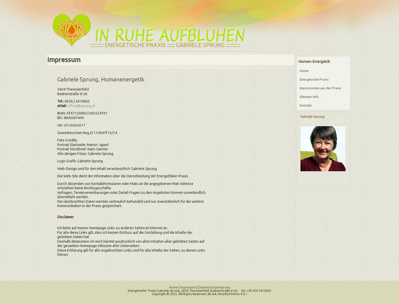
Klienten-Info (309, 96)
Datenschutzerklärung (214, 287)
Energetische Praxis (314, 79)
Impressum (188, 287)
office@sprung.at (81, 106)
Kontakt (306, 105)
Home (304, 71)
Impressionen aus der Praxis (320, 88)
